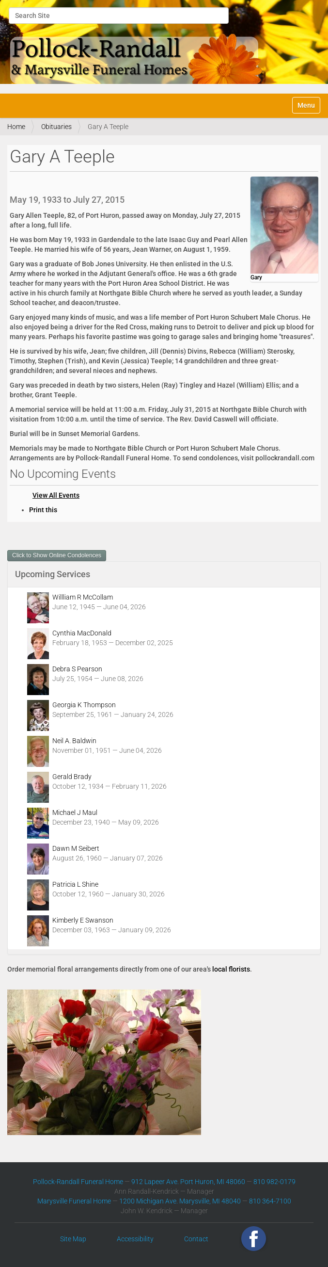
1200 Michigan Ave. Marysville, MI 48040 (180, 1201)
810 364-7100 (270, 1201)
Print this (43, 510)
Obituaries (56, 126)
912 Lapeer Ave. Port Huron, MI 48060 (188, 1182)
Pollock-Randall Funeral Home (78, 1182)
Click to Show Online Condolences (56, 555)
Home (16, 126)
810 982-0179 (274, 1182)
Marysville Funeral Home (74, 1201)
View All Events (55, 495)
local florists (231, 969)
